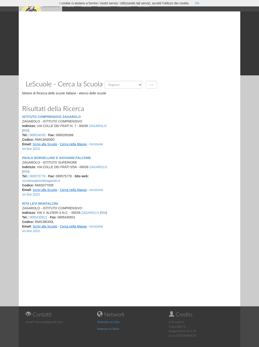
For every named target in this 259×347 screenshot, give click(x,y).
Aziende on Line (108, 322)
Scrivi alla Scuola (45, 144)
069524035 (37, 135)
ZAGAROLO (98, 126)
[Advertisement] (129, 43)
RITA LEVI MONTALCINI (40, 203)
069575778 (37, 176)
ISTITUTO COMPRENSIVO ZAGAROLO (51, 117)
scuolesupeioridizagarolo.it (41, 181)
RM (25, 130)
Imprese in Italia (108, 329)
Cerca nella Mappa (73, 144)
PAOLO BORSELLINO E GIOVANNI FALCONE (56, 158)
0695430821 (38, 217)
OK (197, 3)
